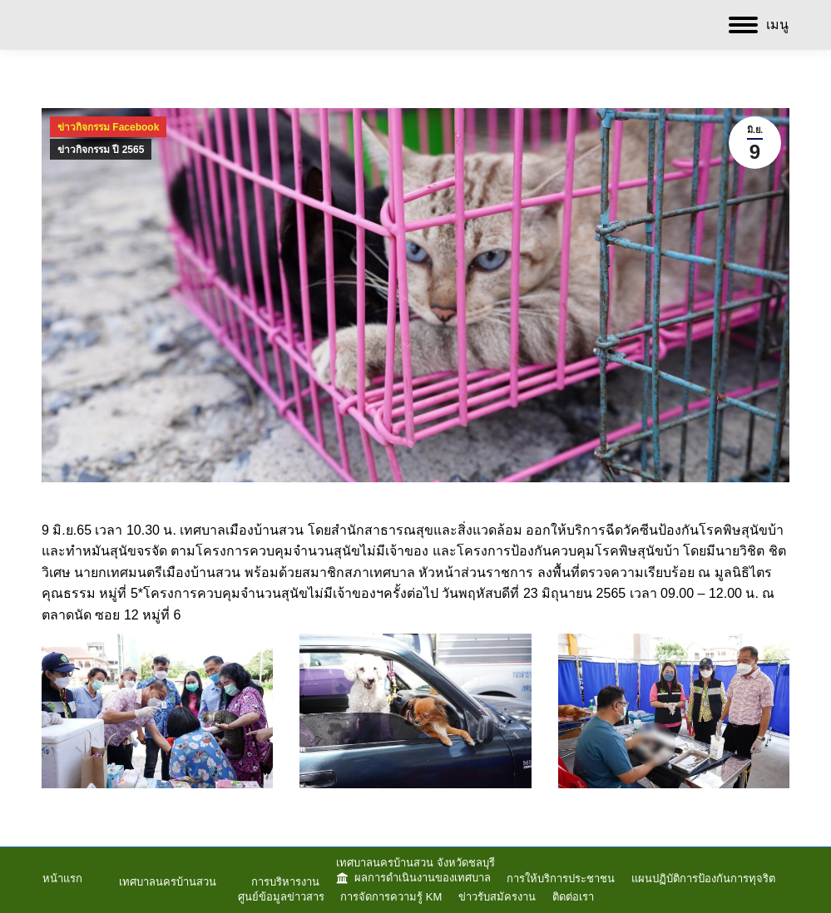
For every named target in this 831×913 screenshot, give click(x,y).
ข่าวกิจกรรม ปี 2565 (100, 149)
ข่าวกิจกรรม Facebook (108, 127)
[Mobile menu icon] (758, 25)
